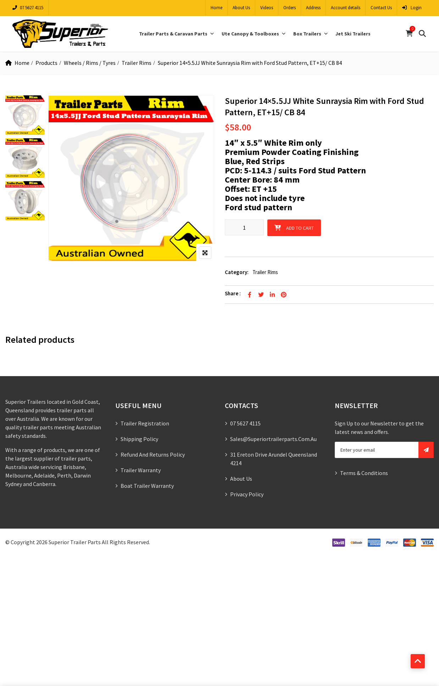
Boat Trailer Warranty (147, 485)
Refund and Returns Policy (153, 454)
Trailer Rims (136, 62)
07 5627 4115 (27, 8)
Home (216, 8)
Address (313, 8)
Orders (289, 8)
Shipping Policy (139, 438)
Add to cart (300, 228)
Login (412, 8)
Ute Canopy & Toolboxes (254, 33)
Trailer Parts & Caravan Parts (177, 33)
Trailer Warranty (141, 470)
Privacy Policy (246, 494)
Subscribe (426, 450)
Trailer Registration (145, 423)
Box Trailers (310, 33)
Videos (266, 8)
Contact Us (381, 8)
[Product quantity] (244, 227)
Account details (345, 8)
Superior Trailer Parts (75, 542)
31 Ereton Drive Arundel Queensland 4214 (273, 459)
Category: (237, 272)
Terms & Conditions (364, 472)
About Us (241, 8)
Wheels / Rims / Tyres (90, 62)
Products (46, 62)
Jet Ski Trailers (353, 33)
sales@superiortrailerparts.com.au (273, 438)
